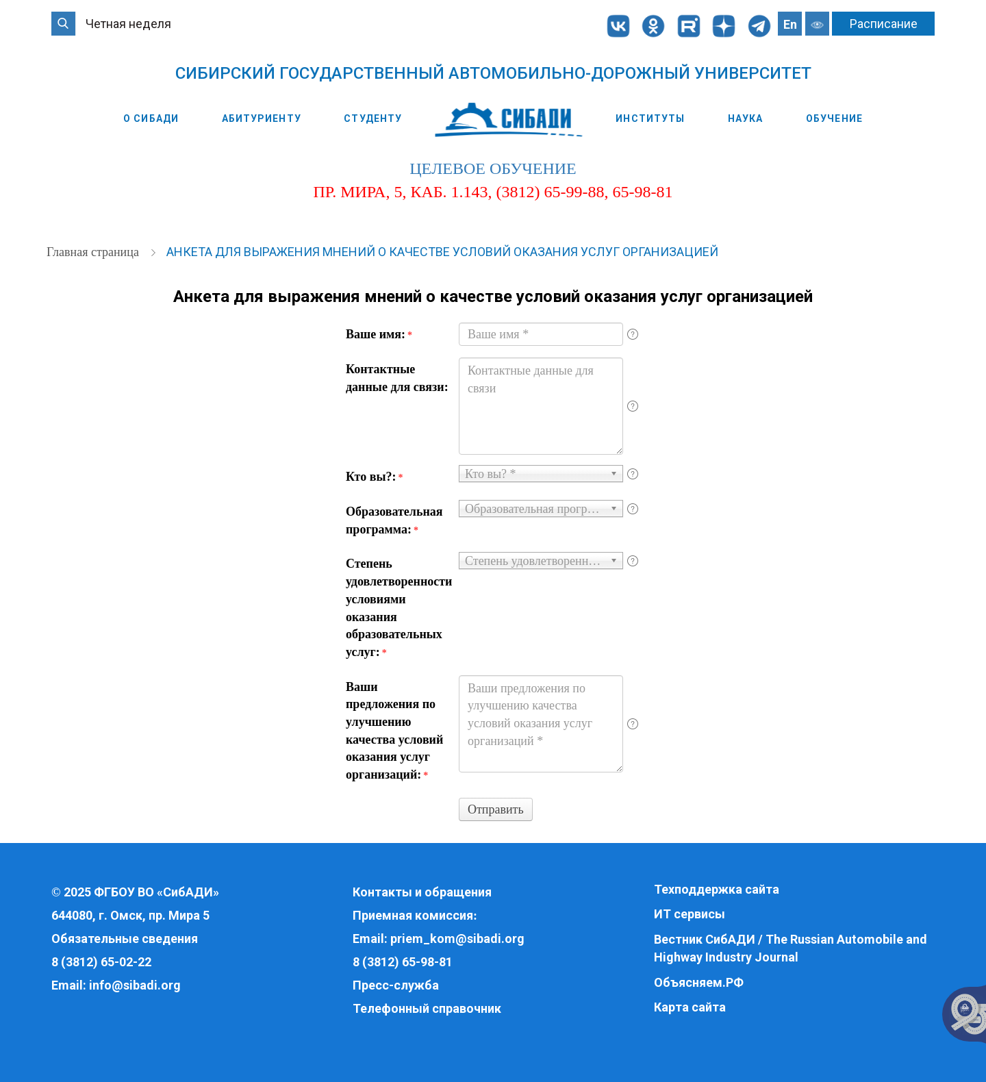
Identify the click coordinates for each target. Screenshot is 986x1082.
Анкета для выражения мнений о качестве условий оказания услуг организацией (442, 251)
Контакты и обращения (422, 892)
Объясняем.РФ (699, 982)
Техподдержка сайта (716, 889)
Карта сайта (690, 1007)
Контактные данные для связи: (397, 378)
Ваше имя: (379, 334)
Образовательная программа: (394, 520)
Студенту (373, 118)
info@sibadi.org (135, 985)
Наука (745, 118)
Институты (650, 118)
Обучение (834, 118)
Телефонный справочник (427, 1008)
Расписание (884, 23)
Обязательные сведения (124, 938)
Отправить (496, 809)
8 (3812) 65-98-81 (403, 962)
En (790, 24)
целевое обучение (492, 168)
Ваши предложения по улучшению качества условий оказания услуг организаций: (394, 731)
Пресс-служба (396, 985)
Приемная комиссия (413, 915)
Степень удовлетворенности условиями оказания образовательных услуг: (397, 608)
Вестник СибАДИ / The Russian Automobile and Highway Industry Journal (790, 948)
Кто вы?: (374, 476)
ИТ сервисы (689, 914)
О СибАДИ (151, 118)
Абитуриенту (261, 118)
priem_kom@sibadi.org (457, 938)
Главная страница (94, 252)
